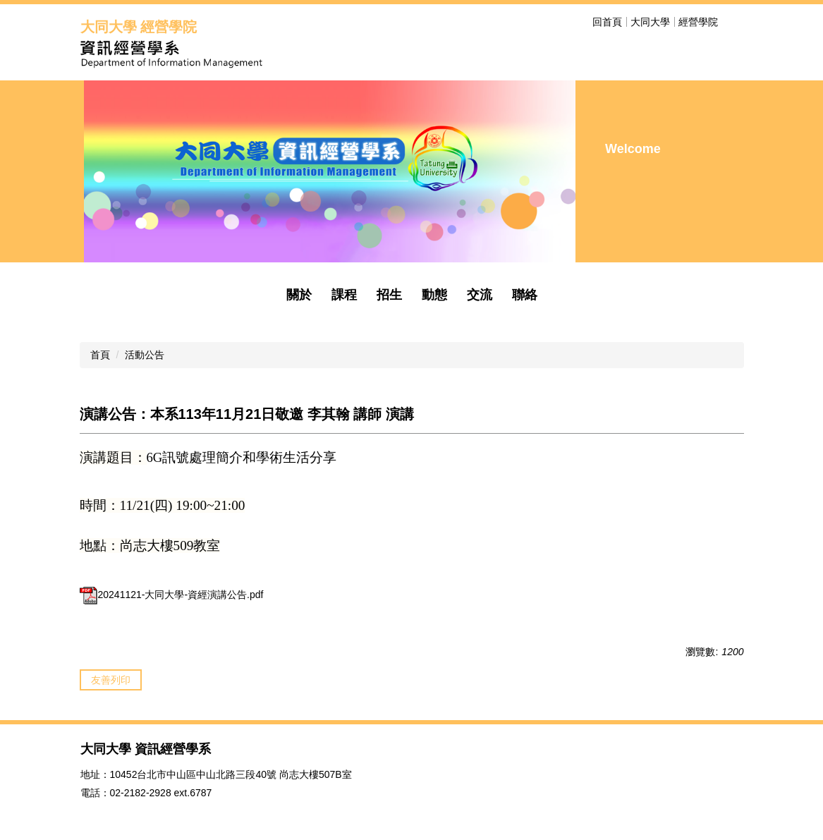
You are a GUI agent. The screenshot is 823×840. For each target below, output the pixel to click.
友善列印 (110, 680)
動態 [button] (434, 295)
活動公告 (144, 354)
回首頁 (607, 22)
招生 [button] (389, 295)
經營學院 (698, 22)
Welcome (633, 149)
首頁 (100, 354)
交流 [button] (479, 295)
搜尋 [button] (734, 21)
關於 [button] (299, 295)
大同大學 (650, 22)
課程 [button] (344, 295)
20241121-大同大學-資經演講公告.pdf (172, 594)
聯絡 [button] (524, 295)
